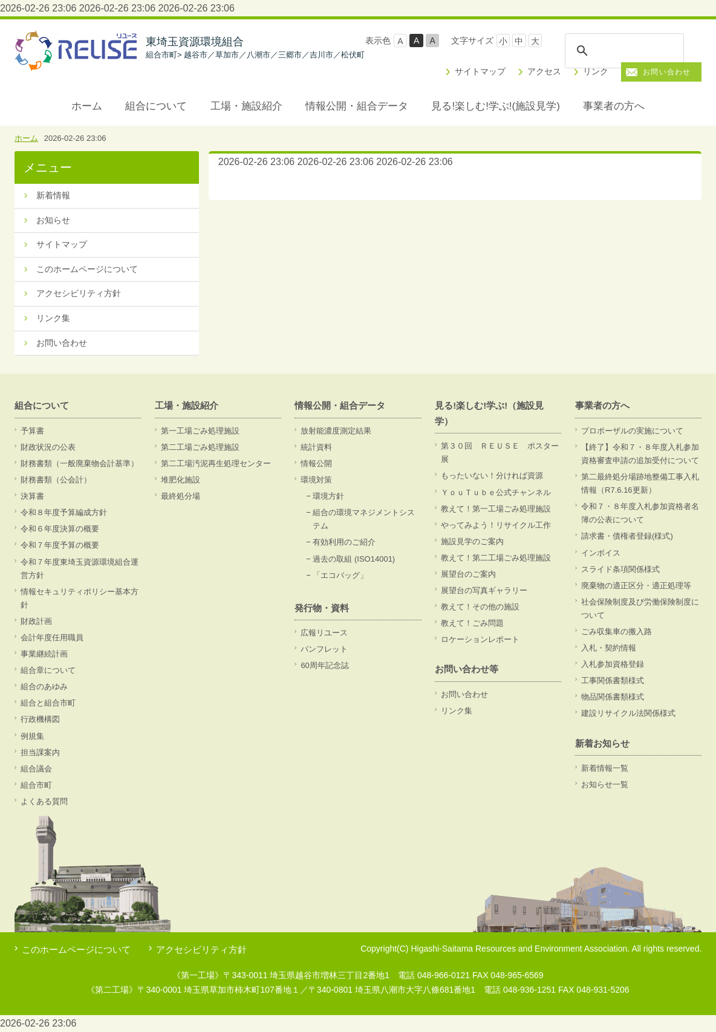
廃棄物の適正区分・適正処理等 (636, 585)
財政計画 (36, 621)
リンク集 (53, 318)
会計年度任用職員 (52, 637)
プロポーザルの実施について (632, 430)
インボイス (600, 552)
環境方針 (328, 496)
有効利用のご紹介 (344, 542)
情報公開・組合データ (356, 106)
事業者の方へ (614, 106)
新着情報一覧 (604, 768)
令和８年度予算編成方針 (64, 512)
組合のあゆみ (44, 686)
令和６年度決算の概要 (60, 528)
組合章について (48, 670)
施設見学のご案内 (472, 541)
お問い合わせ (667, 72)
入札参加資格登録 (612, 664)
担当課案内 (40, 752)
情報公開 (316, 463)
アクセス (544, 71)
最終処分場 (180, 496)
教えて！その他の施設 (480, 606)
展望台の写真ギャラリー (484, 590)
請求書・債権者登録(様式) (627, 535)
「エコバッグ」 (340, 575)
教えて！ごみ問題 (472, 623)
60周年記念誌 (324, 665)
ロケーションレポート (480, 639)
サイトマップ (480, 71)
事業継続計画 (44, 653)
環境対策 (316, 479)
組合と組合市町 (48, 702)
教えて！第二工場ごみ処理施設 (496, 557)
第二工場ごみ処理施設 (200, 447)
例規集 (32, 736)
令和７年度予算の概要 (60, 545)
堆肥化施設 (180, 479)
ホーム (86, 106)
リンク (595, 71)
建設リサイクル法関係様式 (628, 713)
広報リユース (324, 632)
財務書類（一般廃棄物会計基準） (79, 463)
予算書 (32, 430)
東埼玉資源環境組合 (255, 48)
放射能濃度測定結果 (336, 430)
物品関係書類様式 (612, 696)
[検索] (624, 51)
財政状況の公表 (48, 447)
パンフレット (324, 649)
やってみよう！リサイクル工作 (496, 525)
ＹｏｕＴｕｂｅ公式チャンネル (496, 492)
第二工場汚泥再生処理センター (216, 463)
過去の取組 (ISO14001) (354, 558)
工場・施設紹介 (246, 106)
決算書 (32, 496)
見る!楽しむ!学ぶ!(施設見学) (495, 106)
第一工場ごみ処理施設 (200, 430)
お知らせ (53, 220)
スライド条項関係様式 (620, 569)
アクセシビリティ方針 (78, 293)
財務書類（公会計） (56, 479)
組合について (156, 106)
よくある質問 (44, 801)
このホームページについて (87, 269)
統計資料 (316, 447)
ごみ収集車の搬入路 (616, 631)
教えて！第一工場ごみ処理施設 (496, 508)
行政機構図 (40, 719)
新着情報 (53, 195)
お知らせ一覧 (604, 784)
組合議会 (36, 768)
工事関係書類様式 (612, 680)
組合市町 (36, 785)
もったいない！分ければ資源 (492, 475)
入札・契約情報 (608, 647)
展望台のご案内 (468, 574)
